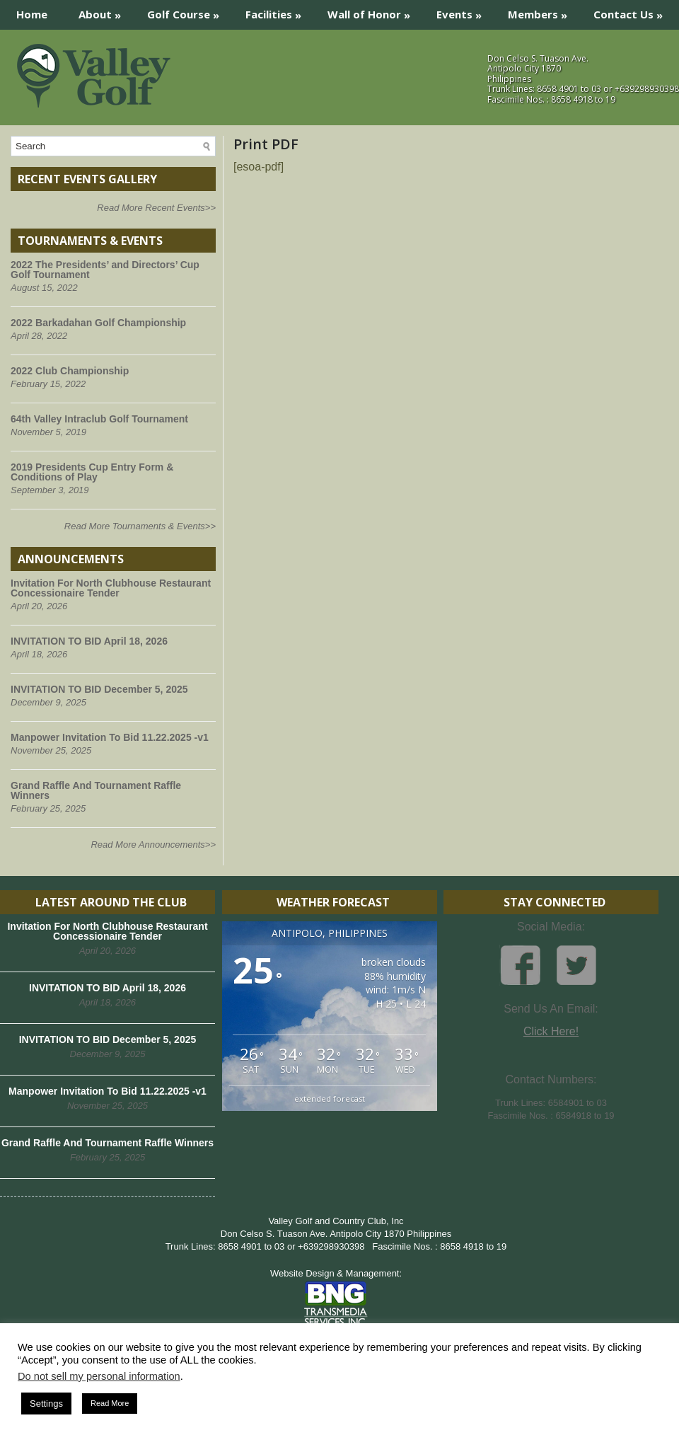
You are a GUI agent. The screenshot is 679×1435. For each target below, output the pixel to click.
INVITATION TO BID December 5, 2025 (99, 689)
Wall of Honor (373, 11)
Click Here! (551, 1031)
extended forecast (329, 1098)
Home (31, 14)
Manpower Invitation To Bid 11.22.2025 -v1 (110, 737)
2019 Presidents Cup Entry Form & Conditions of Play (92, 472)
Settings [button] (46, 1403)
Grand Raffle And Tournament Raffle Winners (96, 790)
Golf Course (187, 11)
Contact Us (632, 11)
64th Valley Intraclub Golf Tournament (99, 419)
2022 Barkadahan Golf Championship (98, 322)
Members (542, 11)
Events (463, 11)
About (104, 11)
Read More (110, 1403)
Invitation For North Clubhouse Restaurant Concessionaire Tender (111, 588)
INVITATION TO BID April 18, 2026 (89, 641)
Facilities (278, 11)
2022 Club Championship (70, 370)
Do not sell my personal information (99, 1376)
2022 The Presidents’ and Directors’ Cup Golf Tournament (105, 269)
